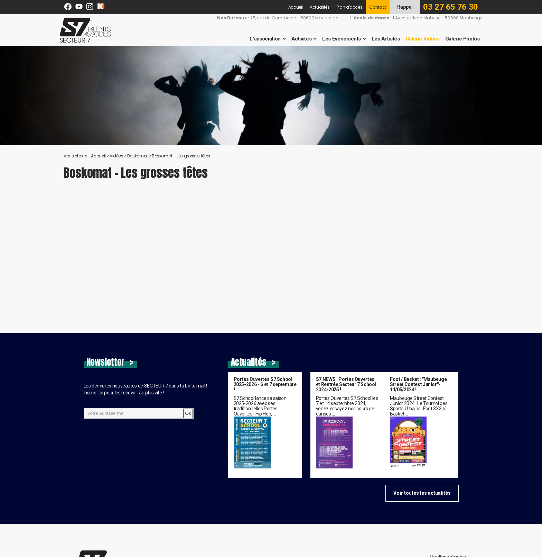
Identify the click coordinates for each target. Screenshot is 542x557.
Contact (377, 7)
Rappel (405, 7)
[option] (271, 95)
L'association (260, 39)
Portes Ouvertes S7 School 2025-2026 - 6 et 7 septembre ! (265, 384)
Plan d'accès (350, 7)
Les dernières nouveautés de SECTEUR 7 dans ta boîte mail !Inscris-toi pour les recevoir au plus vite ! (145, 389)
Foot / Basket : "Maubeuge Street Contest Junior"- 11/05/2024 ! (418, 384)
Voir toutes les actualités (422, 493)
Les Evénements (337, 39)
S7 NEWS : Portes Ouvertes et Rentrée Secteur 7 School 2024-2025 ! (346, 384)
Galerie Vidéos (418, 39)
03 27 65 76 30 (450, 7)
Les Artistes (381, 39)
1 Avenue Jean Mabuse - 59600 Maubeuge (411, 18)
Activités (297, 39)
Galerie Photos (458, 39)
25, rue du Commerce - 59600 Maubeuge (273, 18)
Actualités (319, 7)
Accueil (295, 7)
